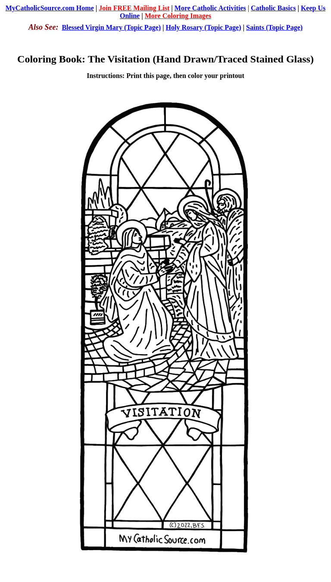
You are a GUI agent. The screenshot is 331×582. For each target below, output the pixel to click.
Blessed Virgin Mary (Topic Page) (111, 27)
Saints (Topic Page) (274, 27)
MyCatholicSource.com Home (50, 8)
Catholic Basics (273, 8)
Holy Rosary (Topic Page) (203, 27)
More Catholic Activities (210, 8)
